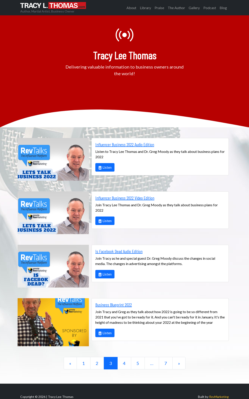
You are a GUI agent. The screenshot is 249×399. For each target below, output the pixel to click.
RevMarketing (219, 397)
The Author (176, 8)
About (131, 8)
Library (145, 8)
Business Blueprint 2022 (113, 304)
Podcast (209, 8)
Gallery (194, 8)
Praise (159, 8)
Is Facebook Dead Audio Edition (119, 251)
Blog (223, 8)
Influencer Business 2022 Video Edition (124, 198)
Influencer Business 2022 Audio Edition (124, 144)
